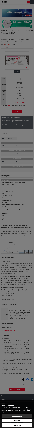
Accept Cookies (17, 425)
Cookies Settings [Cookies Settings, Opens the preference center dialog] (17, 416)
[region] (17, 414)
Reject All (17, 420)
